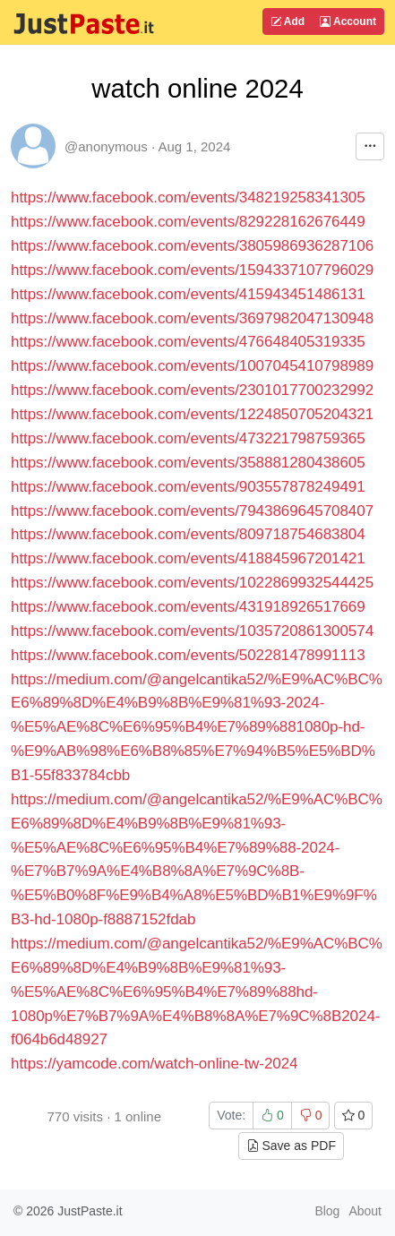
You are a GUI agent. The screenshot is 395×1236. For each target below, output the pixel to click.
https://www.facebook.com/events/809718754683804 (188, 534)
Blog (326, 1211)
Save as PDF (291, 1145)
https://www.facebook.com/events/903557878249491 (188, 486)
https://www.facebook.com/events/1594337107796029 (192, 270)
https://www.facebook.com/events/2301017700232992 (192, 390)
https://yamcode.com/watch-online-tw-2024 (154, 1063)
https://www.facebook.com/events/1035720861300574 (192, 630)
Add (287, 21)
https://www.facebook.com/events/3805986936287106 (192, 245)
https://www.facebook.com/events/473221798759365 (188, 438)
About (365, 1211)
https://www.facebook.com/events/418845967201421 (188, 558)
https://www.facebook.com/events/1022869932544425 (192, 582)
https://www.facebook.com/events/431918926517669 (188, 606)
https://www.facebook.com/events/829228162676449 (188, 221)
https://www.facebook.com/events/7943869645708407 (192, 510)
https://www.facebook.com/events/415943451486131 (188, 294)
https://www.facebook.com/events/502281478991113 (188, 655)
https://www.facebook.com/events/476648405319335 (188, 341)
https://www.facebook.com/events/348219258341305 (188, 197)
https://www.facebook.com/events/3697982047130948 (192, 318)
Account (348, 21)
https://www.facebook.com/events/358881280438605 (188, 462)
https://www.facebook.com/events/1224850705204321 (192, 414)
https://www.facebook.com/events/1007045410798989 (192, 365)
